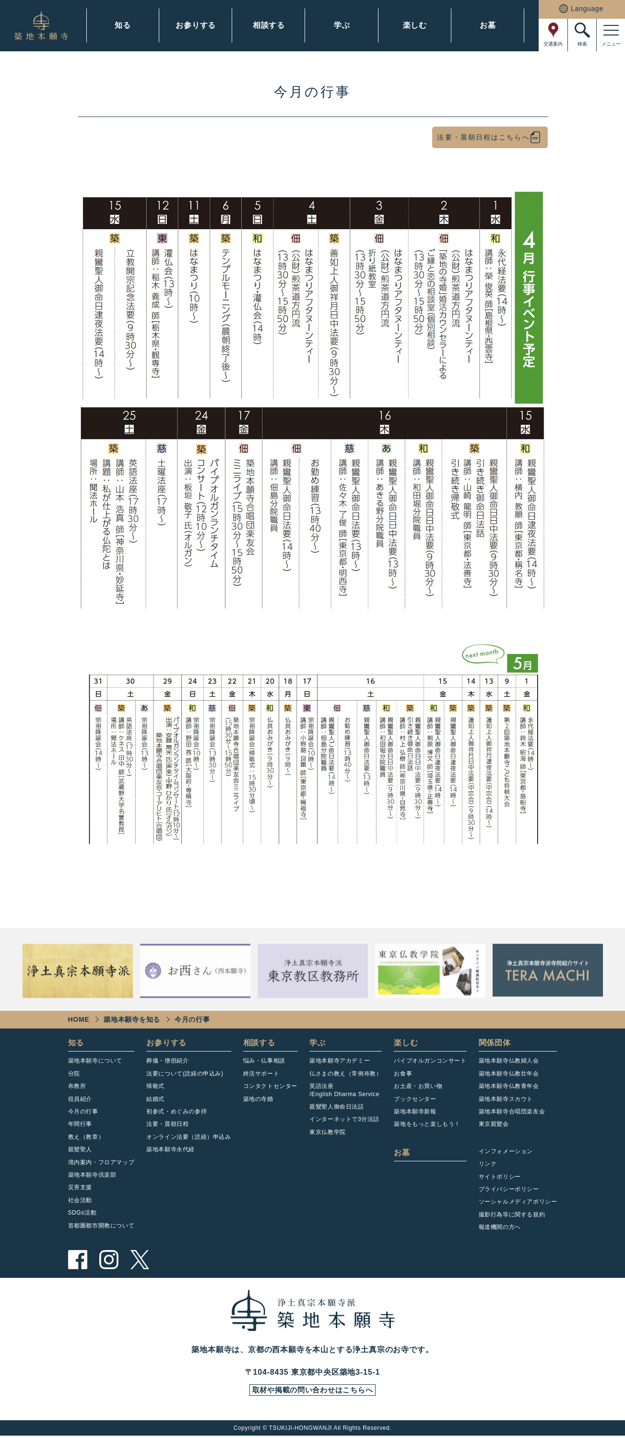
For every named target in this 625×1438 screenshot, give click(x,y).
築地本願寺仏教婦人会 (509, 1060)
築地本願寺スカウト (506, 1099)
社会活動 (80, 1200)
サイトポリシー (500, 1176)
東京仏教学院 (327, 1132)
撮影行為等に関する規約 (512, 1214)
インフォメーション (506, 1151)
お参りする (196, 25)
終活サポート (261, 1073)
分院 (74, 1073)
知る (123, 25)
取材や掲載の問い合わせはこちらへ (312, 1391)
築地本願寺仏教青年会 (509, 1086)
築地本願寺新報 (415, 1111)
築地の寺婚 (258, 1099)
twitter (140, 1259)
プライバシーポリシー (509, 1189)
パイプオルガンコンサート (430, 1060)
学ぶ (342, 25)
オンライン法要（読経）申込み (188, 1137)
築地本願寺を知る (132, 1019)
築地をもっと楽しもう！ (427, 1124)
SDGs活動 (82, 1212)
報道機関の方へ (500, 1227)
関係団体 (495, 1043)
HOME (79, 1019)
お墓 (488, 25)
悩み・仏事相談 (264, 1060)
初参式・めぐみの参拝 (176, 1111)
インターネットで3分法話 (344, 1119)
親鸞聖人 (80, 1149)
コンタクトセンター (270, 1086)
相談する (269, 25)
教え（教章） (86, 1137)
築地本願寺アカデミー (339, 1060)
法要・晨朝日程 (167, 1124)
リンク (488, 1163)
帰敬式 (155, 1086)
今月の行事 (83, 1111)
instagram (108, 1259)
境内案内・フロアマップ (101, 1162)
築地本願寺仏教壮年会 (509, 1073)
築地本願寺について (95, 1060)
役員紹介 (80, 1099)
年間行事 (80, 1124)
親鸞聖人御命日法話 (336, 1106)
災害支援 (80, 1187)
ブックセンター (415, 1099)
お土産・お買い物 (418, 1086)
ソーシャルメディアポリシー (518, 1201)
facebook (77, 1259)
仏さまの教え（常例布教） (345, 1073)
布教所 (77, 1086)
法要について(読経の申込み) (184, 1073)
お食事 (403, 1073)
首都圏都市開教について (101, 1225)
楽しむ (415, 25)
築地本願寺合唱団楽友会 (512, 1111)
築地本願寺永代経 (170, 1149)
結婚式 (155, 1099)
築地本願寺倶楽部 (92, 1174)
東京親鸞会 (494, 1124)
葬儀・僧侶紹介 (167, 1060)
